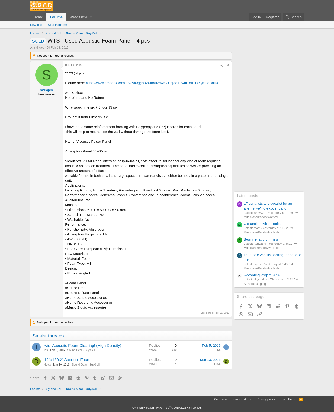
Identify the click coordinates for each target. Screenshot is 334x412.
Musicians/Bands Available (261, 232)
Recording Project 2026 (262, 275)
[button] (91, 17)
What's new (78, 17)
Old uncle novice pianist (262, 224)
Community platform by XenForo (167, 407)
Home (38, 17)
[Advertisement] (269, 121)
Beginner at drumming (261, 239)
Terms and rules (242, 399)
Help (282, 399)
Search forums (58, 24)
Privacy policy (266, 399)
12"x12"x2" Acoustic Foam (67, 360)
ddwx (47, 364)
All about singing (255, 284)
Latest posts (247, 196)
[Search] (293, 17)
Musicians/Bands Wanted (261, 217)
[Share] (222, 65)
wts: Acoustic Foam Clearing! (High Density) (82, 345)
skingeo (39, 47)
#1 (227, 65)
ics (46, 350)
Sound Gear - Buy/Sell (81, 350)
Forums (56, 17)
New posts (37, 24)
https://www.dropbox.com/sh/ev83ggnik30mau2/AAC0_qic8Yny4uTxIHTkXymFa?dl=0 (152, 83)
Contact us (221, 399)
